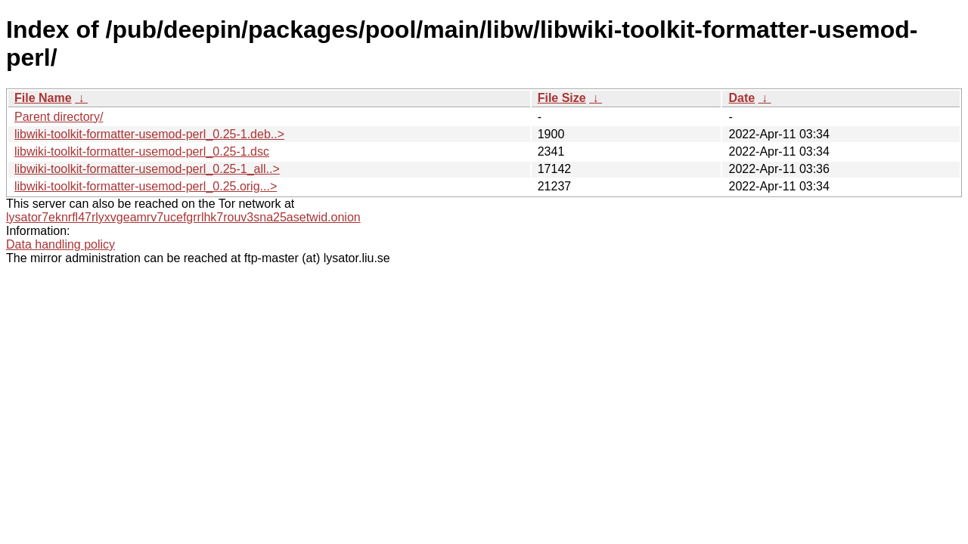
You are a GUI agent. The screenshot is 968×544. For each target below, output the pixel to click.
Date (741, 97)
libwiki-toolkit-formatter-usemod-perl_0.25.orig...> (145, 186)
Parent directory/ (58, 116)
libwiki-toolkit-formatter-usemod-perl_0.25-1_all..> (147, 168)
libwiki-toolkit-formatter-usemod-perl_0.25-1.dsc (141, 151)
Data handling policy (60, 244)
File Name (43, 97)
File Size (562, 97)
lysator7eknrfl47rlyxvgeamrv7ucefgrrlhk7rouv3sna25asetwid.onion (183, 217)
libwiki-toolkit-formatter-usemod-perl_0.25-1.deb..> (149, 134)
